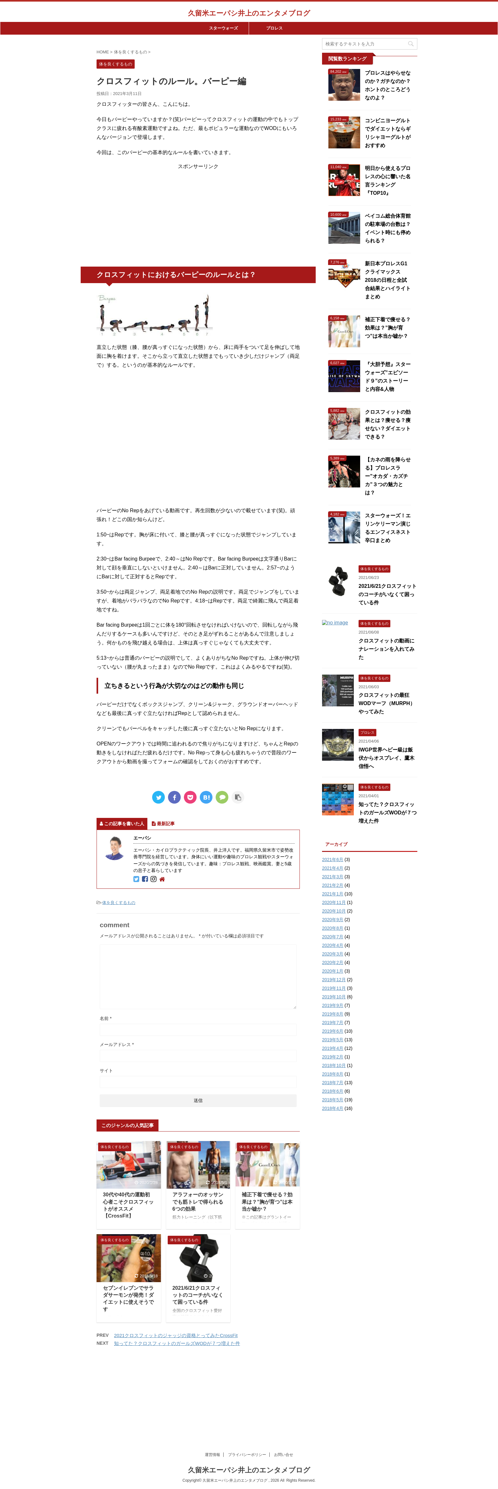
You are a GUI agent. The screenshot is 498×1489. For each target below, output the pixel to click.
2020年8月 (332, 928)
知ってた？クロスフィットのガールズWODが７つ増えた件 (177, 1343)
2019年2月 (332, 1056)
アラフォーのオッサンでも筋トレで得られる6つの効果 (197, 1202)
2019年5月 (332, 1039)
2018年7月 (332, 1082)
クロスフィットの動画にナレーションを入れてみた (386, 649)
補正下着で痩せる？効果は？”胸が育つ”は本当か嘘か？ (267, 1202)
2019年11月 (334, 988)
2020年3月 (332, 953)
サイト (106, 1070)
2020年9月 (332, 919)
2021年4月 (332, 868)
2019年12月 (334, 979)
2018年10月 (334, 1065)
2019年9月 (332, 1005)
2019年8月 (332, 1013)
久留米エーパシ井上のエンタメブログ (249, 13)
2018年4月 (332, 1108)
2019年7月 (332, 1022)
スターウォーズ (223, 28)
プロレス (274, 28)
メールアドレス (117, 1044)
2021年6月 (332, 859)
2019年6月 (332, 1031)
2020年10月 (334, 911)
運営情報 (212, 1382)
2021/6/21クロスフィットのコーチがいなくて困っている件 (197, 1295)
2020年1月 (332, 971)
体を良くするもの (118, 902)
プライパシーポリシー (247, 1382)
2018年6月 (332, 1091)
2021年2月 (332, 885)
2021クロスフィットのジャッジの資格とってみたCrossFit (176, 1335)
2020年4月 (332, 945)
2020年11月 (334, 902)
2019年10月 (334, 996)
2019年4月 (332, 1048)
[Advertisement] (198, 214)
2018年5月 (332, 1099)
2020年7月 (332, 936)
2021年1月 (332, 893)
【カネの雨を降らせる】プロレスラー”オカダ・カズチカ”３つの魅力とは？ (388, 476)
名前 (105, 1018)
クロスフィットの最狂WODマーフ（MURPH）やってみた (387, 703)
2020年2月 (332, 962)
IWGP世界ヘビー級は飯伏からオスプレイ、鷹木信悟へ (386, 758)
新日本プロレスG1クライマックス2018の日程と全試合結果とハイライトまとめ (388, 280)
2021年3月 (332, 876)
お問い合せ (283, 1382)
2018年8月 (332, 1074)
